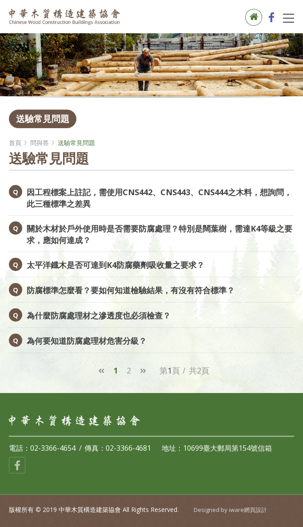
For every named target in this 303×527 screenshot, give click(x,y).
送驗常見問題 (42, 119)
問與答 (39, 142)
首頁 (15, 142)
